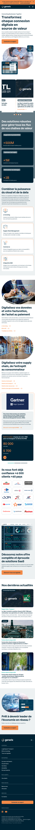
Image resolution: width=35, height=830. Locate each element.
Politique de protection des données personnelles (13, 816)
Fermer (33, 1)
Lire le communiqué (25, 3)
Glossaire (4, 788)
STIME (17, 463)
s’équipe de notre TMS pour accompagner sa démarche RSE (15, 437)
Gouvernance (5, 763)
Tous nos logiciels (6, 753)
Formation (4, 796)
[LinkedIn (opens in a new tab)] (2, 812)
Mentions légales (26, 819)
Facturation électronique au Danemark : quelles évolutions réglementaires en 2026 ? (15, 642)
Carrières (4, 766)
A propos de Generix (7, 761)
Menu (33, 7)
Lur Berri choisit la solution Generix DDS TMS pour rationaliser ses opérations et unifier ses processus (17, 612)
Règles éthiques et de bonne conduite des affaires (13, 820)
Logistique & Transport (8, 749)
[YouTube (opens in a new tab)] (6, 812)
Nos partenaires (6, 770)
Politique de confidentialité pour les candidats (12, 819)
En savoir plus (7, 107)
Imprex (24, 463)
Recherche (29, 7)
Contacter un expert (17, 802)
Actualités (4, 768)
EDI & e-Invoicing (6, 751)
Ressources (5, 786)
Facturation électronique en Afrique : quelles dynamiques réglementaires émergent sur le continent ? (13, 676)
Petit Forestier (11, 463)
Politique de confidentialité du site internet (11, 818)
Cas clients (4, 778)
